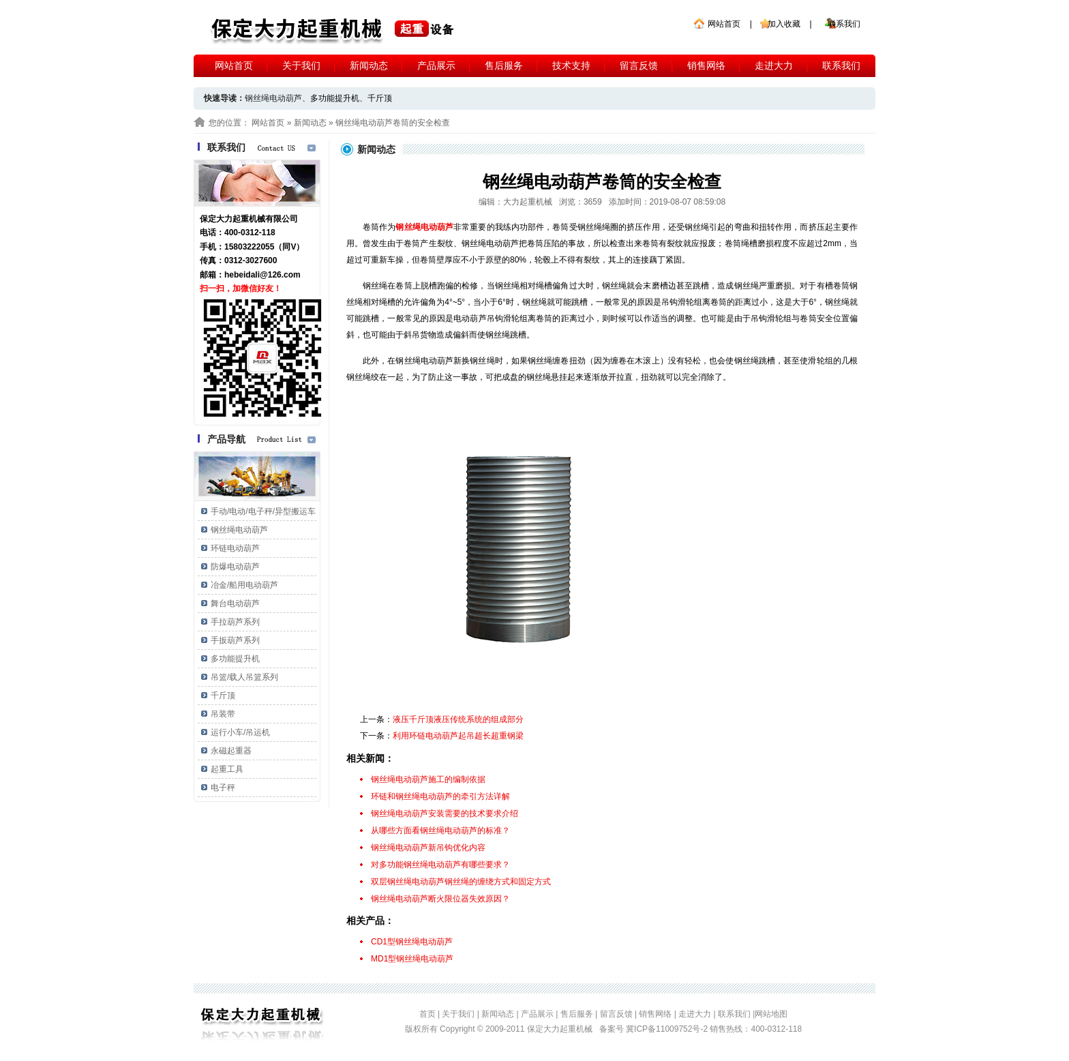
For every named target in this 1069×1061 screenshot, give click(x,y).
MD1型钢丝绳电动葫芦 (412, 958)
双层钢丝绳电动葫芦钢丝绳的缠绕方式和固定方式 (461, 881)
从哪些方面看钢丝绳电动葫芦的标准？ (440, 830)
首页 (427, 1014)
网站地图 (771, 1014)
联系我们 (844, 24)
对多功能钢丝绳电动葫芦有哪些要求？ (440, 864)
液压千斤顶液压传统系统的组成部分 (458, 719)
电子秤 (223, 787)
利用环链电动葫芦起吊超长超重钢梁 (458, 736)
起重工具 (227, 769)
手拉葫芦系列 (235, 622)
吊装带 (223, 714)
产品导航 (226, 439)
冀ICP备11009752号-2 (668, 1029)
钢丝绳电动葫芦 (239, 530)
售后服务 (504, 65)
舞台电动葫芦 (235, 603)
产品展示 (436, 65)
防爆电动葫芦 (235, 566)
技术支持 (571, 65)
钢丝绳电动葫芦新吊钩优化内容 (428, 847)
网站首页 (724, 24)
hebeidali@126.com (262, 275)
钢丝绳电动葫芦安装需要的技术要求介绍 (444, 813)
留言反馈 (639, 65)
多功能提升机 (334, 98)
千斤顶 (379, 98)
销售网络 (706, 65)
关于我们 (301, 65)
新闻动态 (369, 65)
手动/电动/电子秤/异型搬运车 (263, 511)
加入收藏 (784, 24)
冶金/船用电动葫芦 (244, 585)
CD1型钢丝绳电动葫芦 (412, 941)
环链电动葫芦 (235, 548)
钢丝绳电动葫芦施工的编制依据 (428, 779)
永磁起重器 (231, 751)
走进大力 (774, 65)
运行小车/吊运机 (240, 732)
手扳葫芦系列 (235, 640)
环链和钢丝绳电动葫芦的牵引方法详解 (440, 796)
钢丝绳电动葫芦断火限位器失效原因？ (440, 898)
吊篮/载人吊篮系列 (244, 677)
